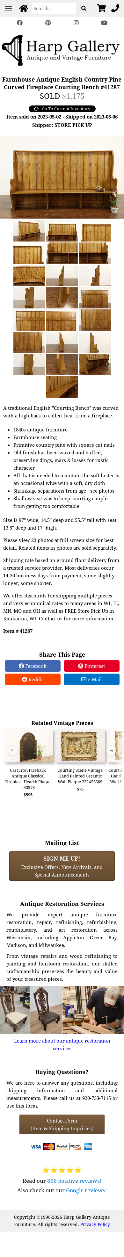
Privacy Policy (95, 1224)
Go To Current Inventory (62, 109)
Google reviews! (86, 1190)
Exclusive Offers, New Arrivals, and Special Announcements (62, 866)
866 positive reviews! (74, 1180)
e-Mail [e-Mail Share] (91, 679)
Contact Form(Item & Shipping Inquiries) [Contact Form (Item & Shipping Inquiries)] (62, 1124)
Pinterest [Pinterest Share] (91, 666)
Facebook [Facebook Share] (33, 666)
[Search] (54, 8)
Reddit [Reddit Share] (32, 679)
